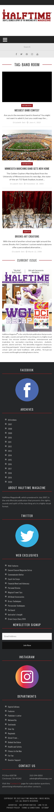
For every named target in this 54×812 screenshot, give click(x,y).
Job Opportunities (27, 805)
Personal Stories (14, 587)
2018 (10, 473)
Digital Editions (13, 706)
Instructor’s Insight (15, 614)
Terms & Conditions (31, 807)
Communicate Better (16, 574)
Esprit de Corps (14, 578)
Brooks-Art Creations (27, 236)
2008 (10, 428)
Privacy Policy (13, 807)
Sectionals (12, 724)
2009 (10, 433)
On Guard (11, 610)
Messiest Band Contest (27, 110)
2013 (10, 450)
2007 (10, 424)
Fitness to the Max (15, 751)
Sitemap (45, 807)
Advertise (12, 805)
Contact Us (15, 783)
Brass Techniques (14, 601)
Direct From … (13, 737)
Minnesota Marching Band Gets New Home (27, 168)
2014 (10, 455)
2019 (10, 477)
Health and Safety (14, 746)
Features (11, 711)
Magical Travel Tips (15, 592)
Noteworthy (27, 106)
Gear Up (27, 232)
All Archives (12, 419)
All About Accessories (16, 596)
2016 (10, 464)
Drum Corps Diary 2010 (17, 618)
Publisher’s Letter (14, 715)
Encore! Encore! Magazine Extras (20, 570)
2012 (10, 446)
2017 (10, 468)
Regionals (11, 733)
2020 (10, 481)
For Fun (10, 755)
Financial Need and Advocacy (18, 583)
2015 (10, 459)
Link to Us (42, 805)
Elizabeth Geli (19, 122)
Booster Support (14, 759)
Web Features (13, 565)
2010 (10, 437)
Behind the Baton (14, 742)
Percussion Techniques (16, 605)
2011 (9, 441)
